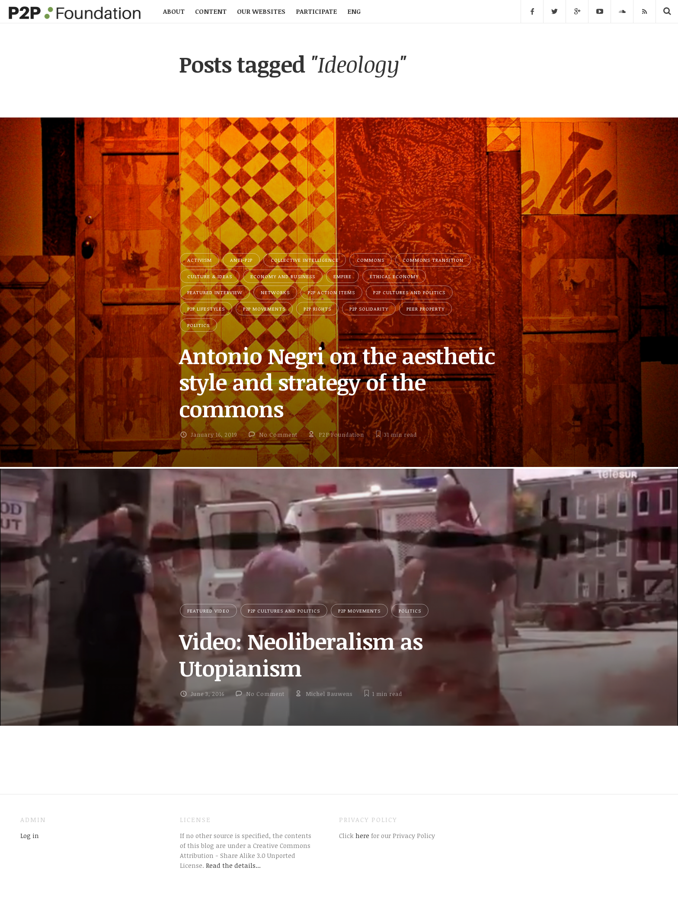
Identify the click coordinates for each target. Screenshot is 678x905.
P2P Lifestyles (206, 308)
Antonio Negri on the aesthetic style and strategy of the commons (337, 382)
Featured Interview (215, 292)
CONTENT (211, 11)
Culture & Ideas (209, 276)
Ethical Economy (394, 276)
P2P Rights (317, 308)
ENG (354, 11)
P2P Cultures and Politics (409, 292)
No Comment (278, 434)
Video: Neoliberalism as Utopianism (300, 654)
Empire (342, 276)
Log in (29, 835)
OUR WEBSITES (261, 11)
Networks (275, 292)
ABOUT (174, 11)
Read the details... (233, 865)
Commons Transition (433, 260)
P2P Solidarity (368, 308)
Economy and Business (282, 276)
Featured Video (208, 610)
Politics (198, 325)
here (361, 835)
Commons (370, 260)
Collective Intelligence (305, 260)
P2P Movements (264, 308)
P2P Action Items (331, 292)
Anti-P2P (241, 260)
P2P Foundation (341, 434)
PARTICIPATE (316, 11)
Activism (199, 260)
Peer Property (425, 308)
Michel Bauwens (329, 694)
